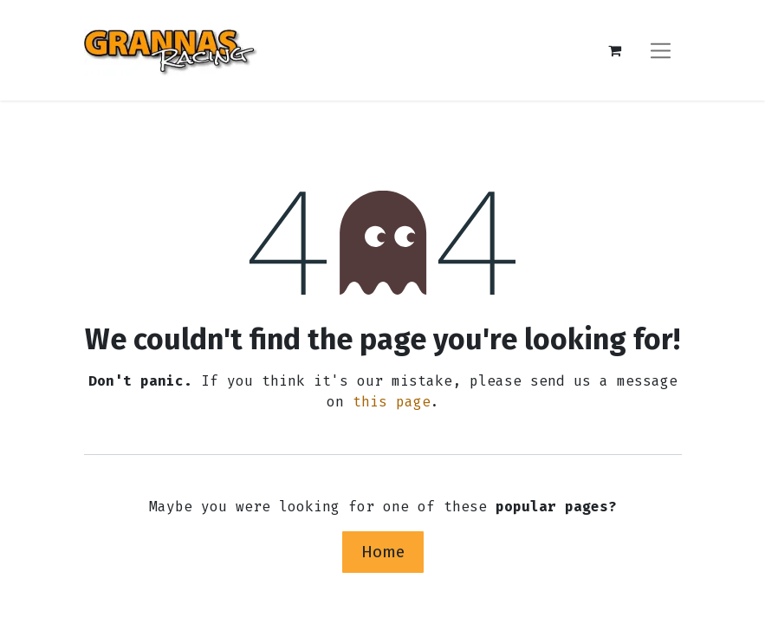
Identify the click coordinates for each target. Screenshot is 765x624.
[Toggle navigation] (660, 50)
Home (383, 552)
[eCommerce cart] (615, 50)
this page (392, 402)
